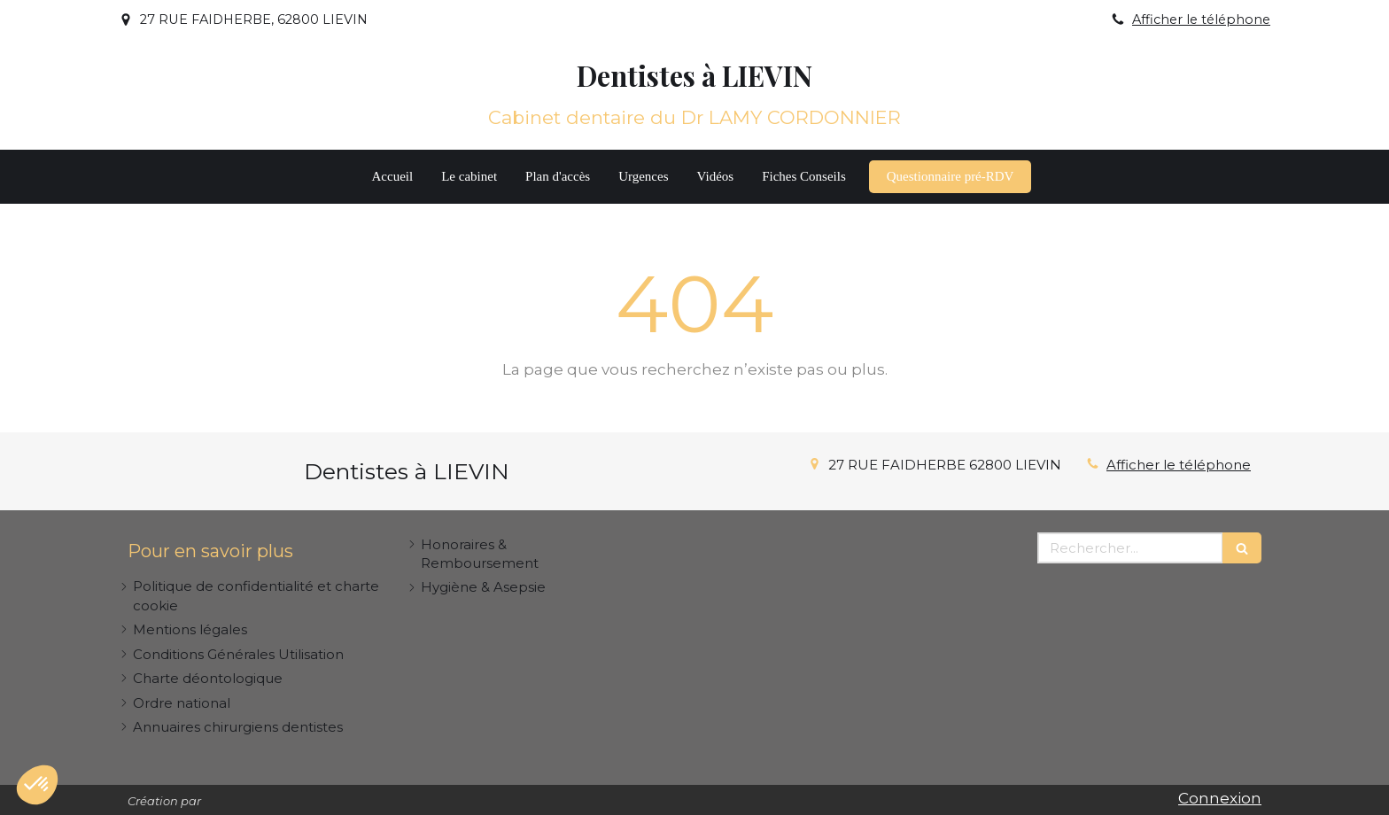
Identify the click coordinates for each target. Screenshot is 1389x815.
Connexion (1219, 798)
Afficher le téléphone (1201, 19)
